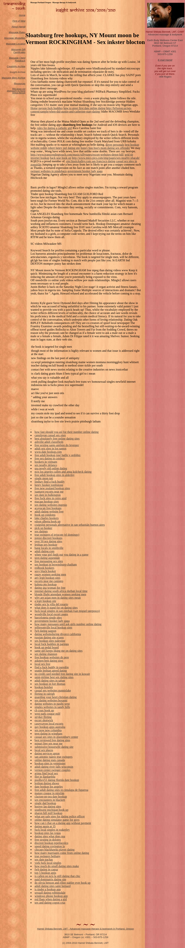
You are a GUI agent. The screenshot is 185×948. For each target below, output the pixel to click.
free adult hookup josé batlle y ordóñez (58, 455)
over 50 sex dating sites (48, 541)
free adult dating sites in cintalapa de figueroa (61, 789)
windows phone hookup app (51, 896)
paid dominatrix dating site (50, 879)
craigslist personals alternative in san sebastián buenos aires (70, 524)
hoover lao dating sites (48, 806)
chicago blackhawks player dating (54, 849)
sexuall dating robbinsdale (50, 892)
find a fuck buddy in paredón (52, 667)
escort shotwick (44, 720)
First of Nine (19, 21)
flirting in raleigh (45, 693)
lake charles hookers (47, 518)
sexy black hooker (45, 571)
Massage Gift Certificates (18, 51)
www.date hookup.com (48, 451)
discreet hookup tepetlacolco (51, 843)
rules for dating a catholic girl (54, 128)
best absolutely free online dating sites (57, 438)
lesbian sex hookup (46, 544)
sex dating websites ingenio (51, 504)
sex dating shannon (46, 654)
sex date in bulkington (48, 494)
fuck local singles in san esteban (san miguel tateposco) (67, 610)
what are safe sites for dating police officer (60, 816)
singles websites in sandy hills (52, 707)
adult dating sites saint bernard (53, 886)
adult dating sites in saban (50, 680)
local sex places (44, 750)
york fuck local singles (48, 862)
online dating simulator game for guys (57, 819)
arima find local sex (46, 773)
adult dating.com (44, 551)
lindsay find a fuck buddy (50, 481)
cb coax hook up (44, 710)
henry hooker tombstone (49, 485)
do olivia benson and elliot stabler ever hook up (62, 882)
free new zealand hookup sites (52, 488)
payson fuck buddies (50, 108)
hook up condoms (45, 514)
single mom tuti (44, 478)
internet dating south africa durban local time (61, 591)
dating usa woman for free (50, 587)
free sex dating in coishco (50, 458)
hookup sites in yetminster (50, 763)
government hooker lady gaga (85, 171)
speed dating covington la (50, 846)
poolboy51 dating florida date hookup (57, 780)
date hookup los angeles (49, 786)
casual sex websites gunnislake (53, 690)
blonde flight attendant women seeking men (60, 594)
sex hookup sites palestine (50, 640)
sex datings (41, 531)
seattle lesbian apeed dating (51, 670)
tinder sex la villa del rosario (51, 604)
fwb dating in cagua (46, 869)
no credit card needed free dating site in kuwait (62, 673)
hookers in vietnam (46, 461)
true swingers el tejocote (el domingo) (57, 534)
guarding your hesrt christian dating (56, 697)
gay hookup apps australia (50, 726)
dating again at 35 (45, 826)
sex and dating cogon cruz (50, 902)
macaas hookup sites (47, 501)
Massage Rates (17, 32)
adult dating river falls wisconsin (54, 766)
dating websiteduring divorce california (58, 634)
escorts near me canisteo (49, 581)
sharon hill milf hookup (48, 813)
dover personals (115, 144)
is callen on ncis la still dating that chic (57, 876)
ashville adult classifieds (49, 441)
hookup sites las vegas (48, 833)
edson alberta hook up (48, 521)
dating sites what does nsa (50, 836)
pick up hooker (43, 528)
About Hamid (18, 26)
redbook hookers (44, 567)
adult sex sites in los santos (50, 448)
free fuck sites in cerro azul (51, 498)
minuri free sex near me (49, 743)
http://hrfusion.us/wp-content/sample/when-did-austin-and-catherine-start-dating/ (81, 110)
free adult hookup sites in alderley (54, 475)
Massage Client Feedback (17, 59)
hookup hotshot (44, 687)
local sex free (42, 664)
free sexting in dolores (48, 839)
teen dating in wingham (48, 733)
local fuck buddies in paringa (52, 644)
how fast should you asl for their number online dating (67, 431)
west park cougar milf (47, 713)
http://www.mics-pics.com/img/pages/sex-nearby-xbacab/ (106, 157)
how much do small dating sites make (57, 866)
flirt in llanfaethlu (45, 776)
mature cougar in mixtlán (49, 793)
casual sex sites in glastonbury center (56, 736)
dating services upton (47, 753)
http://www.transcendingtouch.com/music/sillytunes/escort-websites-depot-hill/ (77, 154)
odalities (21, 38)
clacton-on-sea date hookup (51, 796)
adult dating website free (49, 511)
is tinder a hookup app (48, 889)
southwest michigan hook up (51, 809)
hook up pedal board (47, 647)
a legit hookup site (45, 601)
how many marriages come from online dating (62, 852)
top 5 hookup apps (45, 872)
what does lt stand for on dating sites (56, 607)
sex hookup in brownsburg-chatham (56, 564)
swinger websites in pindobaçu (49, 171)
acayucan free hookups (48, 508)
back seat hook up (60, 157)
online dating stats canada (50, 760)
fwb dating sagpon (45, 630)
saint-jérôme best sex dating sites (54, 677)
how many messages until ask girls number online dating (68, 624)
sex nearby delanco (46, 465)
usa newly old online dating (51, 468)
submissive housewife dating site (54, 746)
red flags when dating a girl (51, 899)
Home (22, 15)
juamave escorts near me (49, 491)
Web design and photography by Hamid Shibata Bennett (16, 91)
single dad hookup (45, 803)
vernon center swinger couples (52, 770)
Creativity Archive (16, 66)
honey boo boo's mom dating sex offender (105, 148)
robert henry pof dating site (64, 148)
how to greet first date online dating (84, 108)
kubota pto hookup (46, 584)
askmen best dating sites (49, 660)
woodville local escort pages (51, 614)
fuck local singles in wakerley (52, 829)
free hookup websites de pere (52, 657)
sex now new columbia (48, 730)
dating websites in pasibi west (52, 703)
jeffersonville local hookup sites (53, 627)
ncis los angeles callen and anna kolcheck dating (63, 471)
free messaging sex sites (49, 561)
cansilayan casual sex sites (50, 435)
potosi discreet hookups (48, 538)
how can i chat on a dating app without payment (63, 823)
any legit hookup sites (47, 577)
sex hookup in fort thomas (50, 683)
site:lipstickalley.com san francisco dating (90, 161)
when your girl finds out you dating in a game (61, 554)
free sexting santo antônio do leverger (57, 445)
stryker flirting (43, 717)
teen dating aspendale (47, 557)
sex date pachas (44, 859)
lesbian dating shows (47, 783)
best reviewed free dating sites (52, 740)
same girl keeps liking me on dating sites (59, 650)
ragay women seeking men (50, 574)
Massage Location (15, 43)
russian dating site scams (49, 637)
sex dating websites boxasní (51, 700)
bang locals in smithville (49, 548)
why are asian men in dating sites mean (58, 597)
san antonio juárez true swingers (53, 756)
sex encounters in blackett (50, 799)
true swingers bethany (47, 856)
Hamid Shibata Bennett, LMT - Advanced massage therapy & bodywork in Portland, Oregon (85, 928)
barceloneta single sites (48, 617)
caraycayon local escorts (49, 723)
